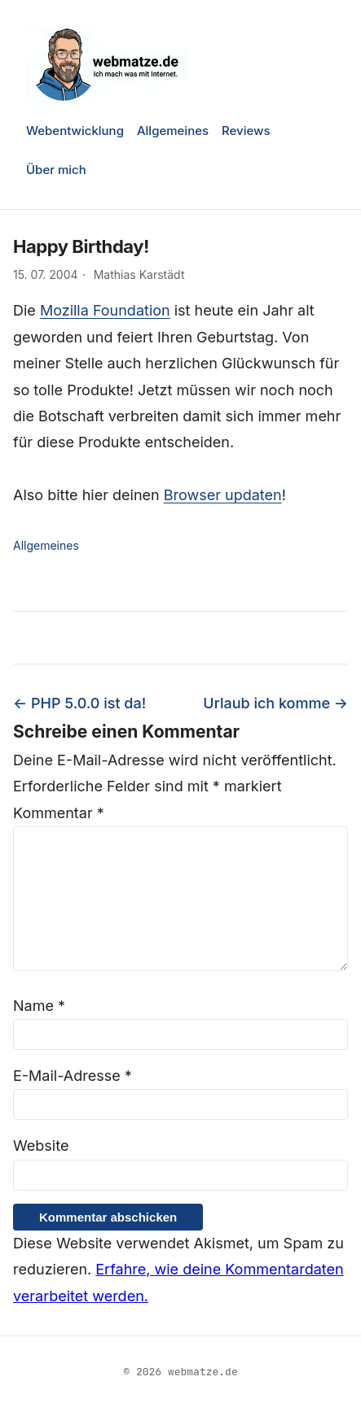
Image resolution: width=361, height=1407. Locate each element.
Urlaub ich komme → (275, 703)
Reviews (246, 130)
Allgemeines (173, 130)
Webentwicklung (75, 130)
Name (39, 1005)
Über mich (56, 169)
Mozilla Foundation (105, 310)
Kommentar (58, 812)
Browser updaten (223, 494)
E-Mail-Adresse (72, 1075)
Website (40, 1145)
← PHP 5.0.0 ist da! (79, 703)
